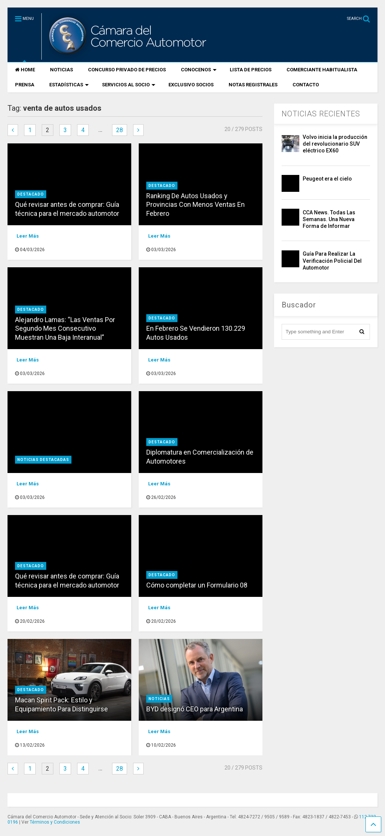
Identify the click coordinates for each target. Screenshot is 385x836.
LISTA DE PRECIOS (250, 69)
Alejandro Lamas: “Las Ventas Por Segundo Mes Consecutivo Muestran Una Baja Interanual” (65, 328)
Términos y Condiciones (55, 822)
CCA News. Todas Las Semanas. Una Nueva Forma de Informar (329, 219)
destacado (30, 194)
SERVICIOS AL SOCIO (128, 84)
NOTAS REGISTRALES (253, 84)
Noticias (159, 699)
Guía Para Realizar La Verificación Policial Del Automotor (332, 260)
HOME (25, 69)
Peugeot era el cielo (327, 179)
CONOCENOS (199, 69)
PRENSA (24, 84)
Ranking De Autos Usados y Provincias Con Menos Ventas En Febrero (195, 204)
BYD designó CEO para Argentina (194, 709)
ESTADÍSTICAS (69, 84)
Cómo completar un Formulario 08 (196, 585)
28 (119, 130)
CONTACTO (306, 84)
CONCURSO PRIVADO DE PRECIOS (127, 69)
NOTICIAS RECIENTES (321, 113)
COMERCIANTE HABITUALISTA (321, 69)
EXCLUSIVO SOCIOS (191, 84)
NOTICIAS (61, 69)
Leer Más (28, 236)
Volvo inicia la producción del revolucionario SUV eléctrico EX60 (335, 144)
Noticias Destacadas (43, 460)
